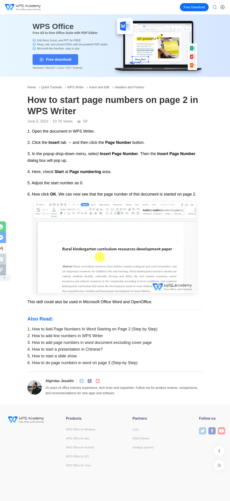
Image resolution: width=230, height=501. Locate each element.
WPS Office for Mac (78, 438)
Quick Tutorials (51, 87)
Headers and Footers (129, 87)
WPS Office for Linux (78, 465)
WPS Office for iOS (77, 456)
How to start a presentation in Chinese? (65, 349)
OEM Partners (141, 438)
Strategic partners (143, 447)
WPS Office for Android (80, 447)
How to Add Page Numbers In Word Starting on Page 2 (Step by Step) (92, 329)
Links (136, 429)
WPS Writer (75, 87)
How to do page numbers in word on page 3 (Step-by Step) (82, 363)
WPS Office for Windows (80, 429)
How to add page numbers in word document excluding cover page (89, 342)
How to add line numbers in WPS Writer (65, 336)
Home (31, 87)
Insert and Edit (99, 87)
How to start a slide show (52, 356)
